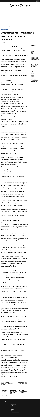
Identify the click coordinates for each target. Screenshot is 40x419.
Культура (12, 406)
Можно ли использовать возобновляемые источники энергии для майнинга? (7, 383)
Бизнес (12, 405)
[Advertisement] (20, 18)
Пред (3, 395)
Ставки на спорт (14, 411)
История (12, 409)
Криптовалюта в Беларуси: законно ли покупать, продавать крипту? (4, 29)
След (6, 395)
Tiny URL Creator (37, 415)
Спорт (12, 410)
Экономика (13, 401)
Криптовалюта (13, 404)
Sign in (37, 1)
